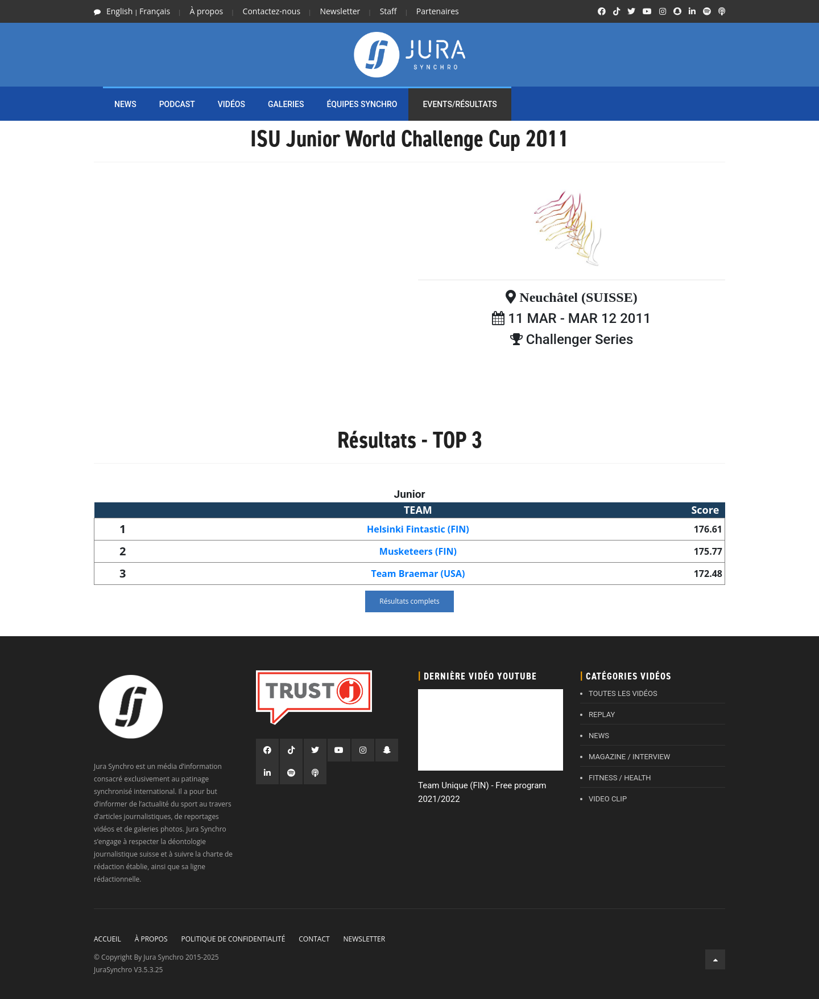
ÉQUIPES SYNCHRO (361, 104)
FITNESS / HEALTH (620, 777)
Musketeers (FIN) (418, 551)
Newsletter (340, 11)
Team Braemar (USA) (418, 573)
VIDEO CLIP (608, 799)
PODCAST (177, 104)
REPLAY (602, 714)
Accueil (107, 939)
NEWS (125, 104)
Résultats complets (409, 601)
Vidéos (231, 104)
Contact (314, 939)
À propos (206, 11)
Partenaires (437, 11)
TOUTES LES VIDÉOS (623, 693)
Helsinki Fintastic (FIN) (418, 529)
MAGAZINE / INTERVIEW (629, 756)
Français (154, 11)
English (119, 11)
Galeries (286, 104)
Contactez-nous (272, 11)
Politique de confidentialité (233, 939)
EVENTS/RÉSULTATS (460, 104)
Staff (388, 11)
